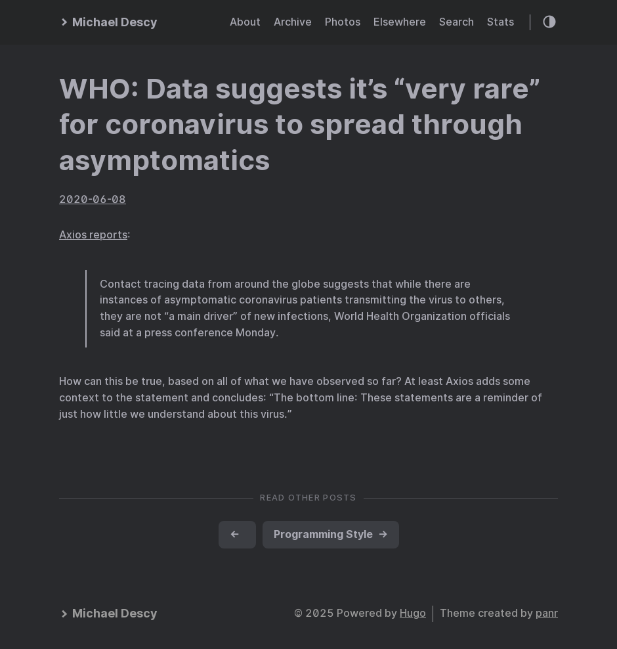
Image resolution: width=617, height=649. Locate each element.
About (245, 22)
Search (456, 22)
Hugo (413, 613)
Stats (500, 22)
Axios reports (93, 235)
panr (547, 613)
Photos (342, 22)
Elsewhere (399, 22)
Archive (293, 22)
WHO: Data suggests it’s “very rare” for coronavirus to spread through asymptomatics (299, 124)
